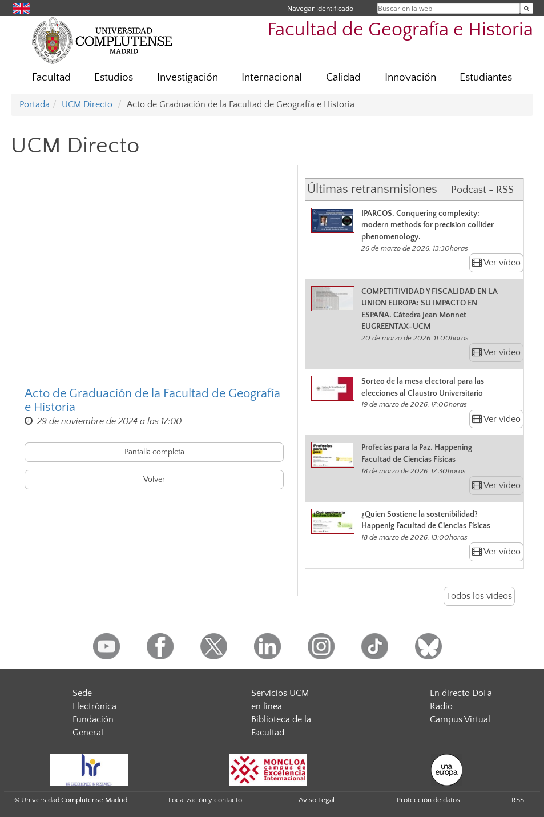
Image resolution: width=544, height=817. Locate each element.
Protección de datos (428, 800)
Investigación (187, 77)
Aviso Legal (317, 800)
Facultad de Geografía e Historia (400, 30)
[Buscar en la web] (526, 8)
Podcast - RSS (482, 190)
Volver (154, 479)
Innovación (410, 77)
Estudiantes (486, 77)
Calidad (343, 77)
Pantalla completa (154, 452)
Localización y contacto (205, 800)
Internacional (271, 77)
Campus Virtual (460, 719)
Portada (34, 104)
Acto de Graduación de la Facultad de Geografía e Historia (152, 401)
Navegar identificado (320, 8)
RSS (517, 800)
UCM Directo (87, 104)
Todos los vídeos (479, 596)
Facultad (51, 77)
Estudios (113, 77)
